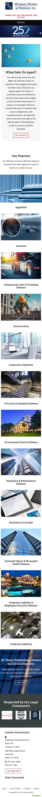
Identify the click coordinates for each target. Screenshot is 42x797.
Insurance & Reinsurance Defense (21, 482)
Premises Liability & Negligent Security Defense (21, 604)
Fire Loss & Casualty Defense (21, 403)
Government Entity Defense (21, 442)
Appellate (21, 207)
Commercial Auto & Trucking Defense (21, 286)
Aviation (21, 245)
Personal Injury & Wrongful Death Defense (21, 562)
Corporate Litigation (21, 364)
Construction (21, 326)
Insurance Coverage (21, 522)
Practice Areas (15, 788)
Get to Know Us (21, 135)
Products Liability (21, 644)
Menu (22, 22)
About (5, 788)
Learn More (21, 683)
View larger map (13, 771)
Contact (36, 788)
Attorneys (27, 788)
